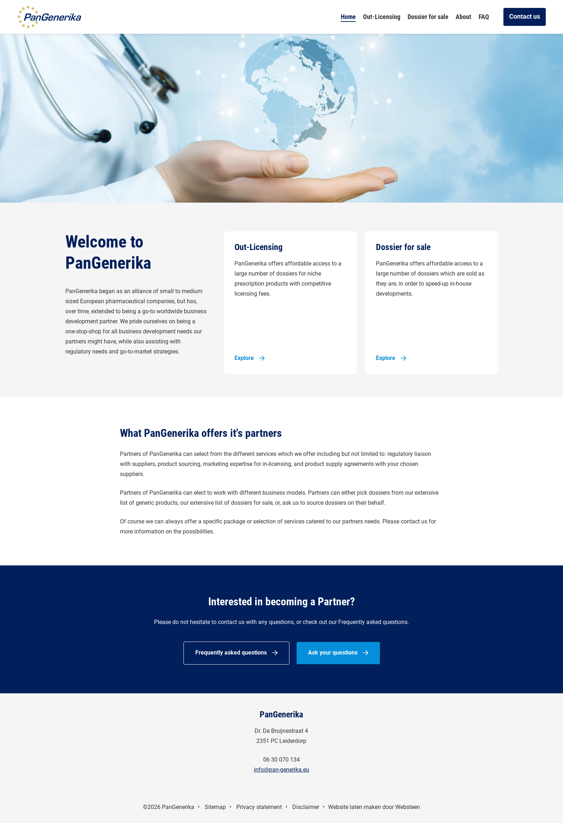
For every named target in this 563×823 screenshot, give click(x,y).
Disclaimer (305, 807)
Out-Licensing (381, 16)
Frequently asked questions (231, 652)
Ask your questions (333, 652)
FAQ (484, 16)
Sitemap (215, 807)
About (463, 16)
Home (348, 16)
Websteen (407, 807)
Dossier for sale (428, 16)
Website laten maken (354, 807)
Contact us (524, 16)
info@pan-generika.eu (281, 769)
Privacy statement (259, 807)
